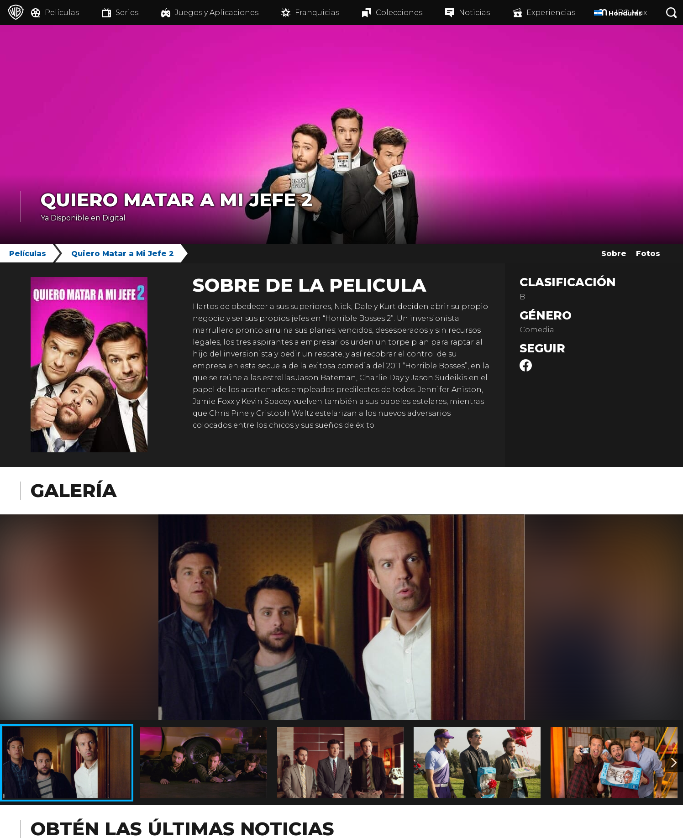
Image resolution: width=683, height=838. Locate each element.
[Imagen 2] (674, 763)
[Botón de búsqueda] (671, 12)
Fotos (648, 253)
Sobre (613, 253)
